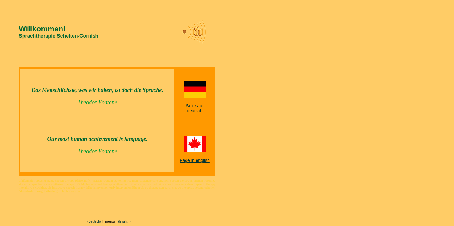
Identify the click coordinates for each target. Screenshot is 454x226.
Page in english (195, 160)
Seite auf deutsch (194, 108)
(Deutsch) (94, 221)
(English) (124, 221)
